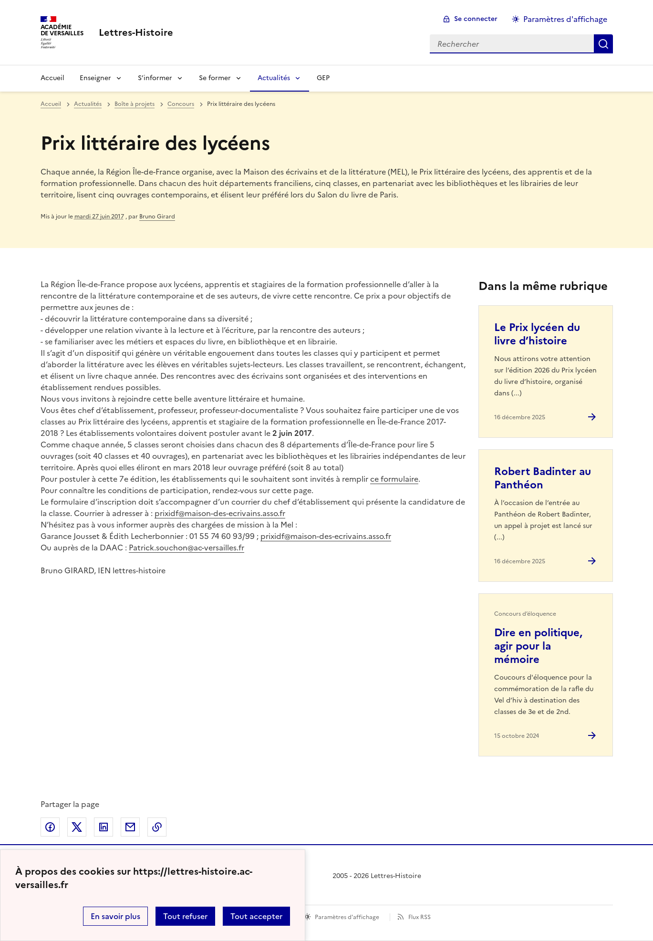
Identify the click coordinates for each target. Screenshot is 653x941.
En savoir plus (115, 916)
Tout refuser (185, 916)
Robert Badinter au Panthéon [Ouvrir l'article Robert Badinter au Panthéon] (542, 478)
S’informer (155, 78)
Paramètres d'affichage (347, 917)
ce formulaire (394, 479)
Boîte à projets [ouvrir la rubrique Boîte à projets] (134, 104)
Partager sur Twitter (76, 827)
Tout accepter (256, 916)
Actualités (274, 78)
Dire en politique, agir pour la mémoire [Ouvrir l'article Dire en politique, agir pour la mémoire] (538, 646)
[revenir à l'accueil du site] (136, 32)
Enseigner (95, 78)
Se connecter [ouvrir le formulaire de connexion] (476, 19)
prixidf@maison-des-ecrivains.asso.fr (220, 513)
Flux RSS (419, 917)
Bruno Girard (157, 216)
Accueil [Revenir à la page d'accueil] (52, 78)
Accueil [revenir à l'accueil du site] (51, 104)
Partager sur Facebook (50, 827)
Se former (215, 78)
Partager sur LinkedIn (103, 827)
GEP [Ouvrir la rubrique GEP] (323, 78)
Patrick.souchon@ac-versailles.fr (186, 547)
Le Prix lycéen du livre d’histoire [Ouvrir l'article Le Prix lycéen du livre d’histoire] (537, 334)
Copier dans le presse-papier (156, 827)
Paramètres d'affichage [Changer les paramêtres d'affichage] (565, 19)
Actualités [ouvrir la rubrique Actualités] (88, 104)
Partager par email (130, 827)
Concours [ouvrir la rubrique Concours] (180, 104)
